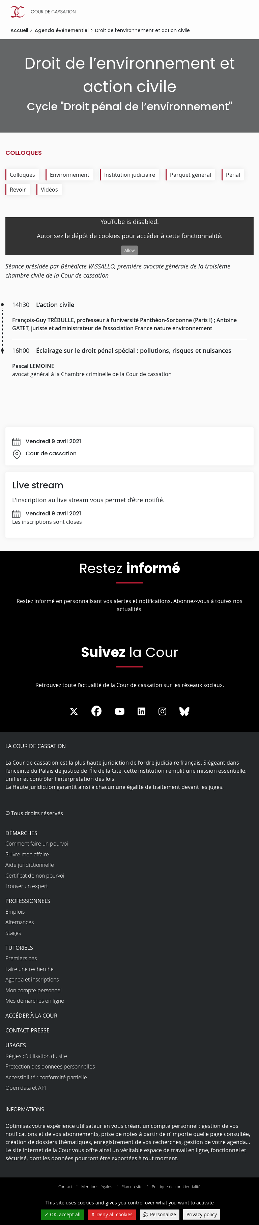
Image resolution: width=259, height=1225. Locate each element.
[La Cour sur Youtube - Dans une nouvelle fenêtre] (120, 711)
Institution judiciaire (129, 174)
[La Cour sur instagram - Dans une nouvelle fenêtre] (162, 711)
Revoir (18, 189)
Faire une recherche (29, 969)
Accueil (19, 30)
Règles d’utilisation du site (36, 1056)
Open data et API (25, 1087)
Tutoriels (19, 947)
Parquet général (190, 174)
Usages (15, 1045)
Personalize (163, 1214)
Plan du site (132, 1186)
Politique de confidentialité (176, 1186)
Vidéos (49, 189)
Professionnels (27, 901)
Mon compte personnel (33, 990)
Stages (13, 933)
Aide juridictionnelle (29, 864)
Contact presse (27, 1030)
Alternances (19, 922)
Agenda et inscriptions (32, 979)
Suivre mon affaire (27, 854)
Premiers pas (21, 958)
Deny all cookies (112, 1214)
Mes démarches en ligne (34, 1000)
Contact (65, 1186)
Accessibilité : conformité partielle (46, 1077)
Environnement (69, 174)
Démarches (21, 833)
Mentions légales (96, 1186)
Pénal (233, 174)
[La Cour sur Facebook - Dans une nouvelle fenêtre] (96, 711)
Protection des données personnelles (50, 1066)
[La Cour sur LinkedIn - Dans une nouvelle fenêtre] (141, 711)
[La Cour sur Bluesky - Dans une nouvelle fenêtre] (184, 711)
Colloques (22, 174)
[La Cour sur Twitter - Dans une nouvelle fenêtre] (73, 711)
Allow (129, 250)
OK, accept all (63, 1214)
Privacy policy (201, 1214)
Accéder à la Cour (31, 1015)
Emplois (15, 911)
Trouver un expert (26, 886)
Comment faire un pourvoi (36, 843)
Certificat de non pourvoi (34, 875)
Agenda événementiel (62, 30)
